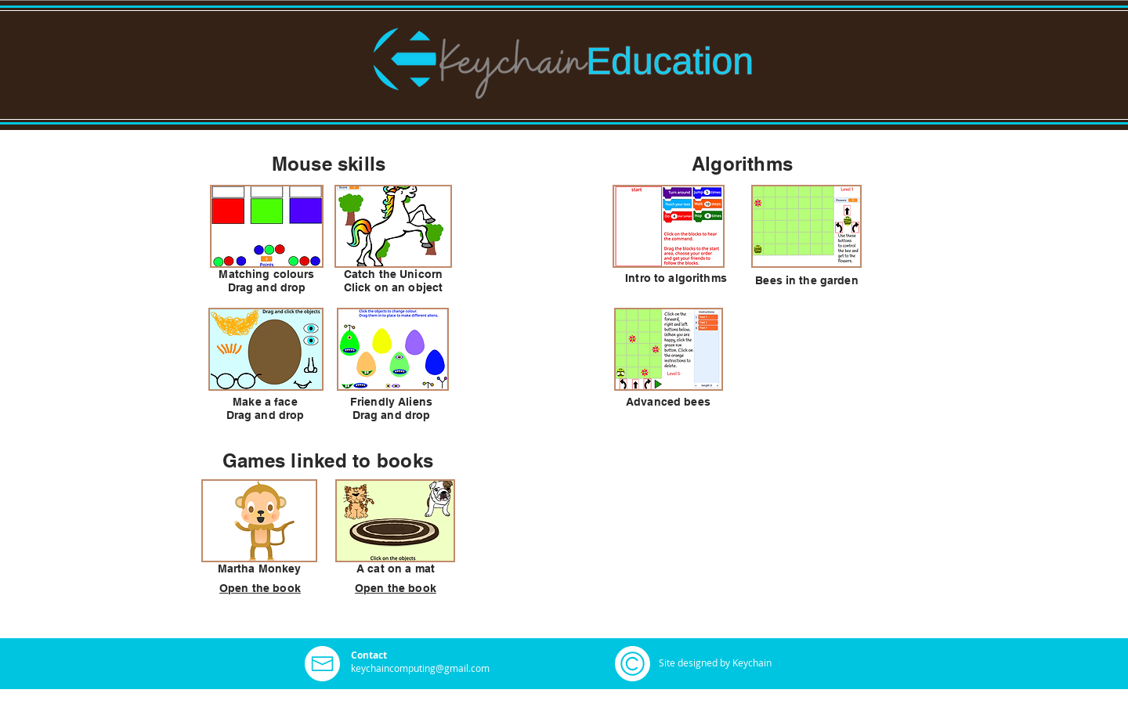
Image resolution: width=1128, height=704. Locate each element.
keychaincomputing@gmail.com (420, 668)
